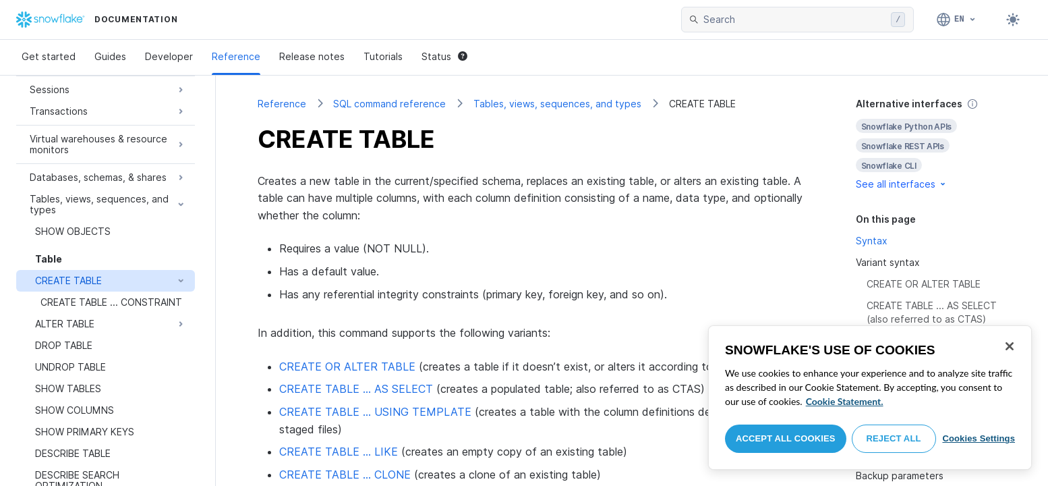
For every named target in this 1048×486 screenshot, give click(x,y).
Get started (49, 56)
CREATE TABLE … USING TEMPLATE (375, 411)
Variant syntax (888, 262)
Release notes (312, 56)
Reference (236, 56)
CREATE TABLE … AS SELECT (356, 389)
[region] (870, 397)
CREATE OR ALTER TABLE (347, 366)
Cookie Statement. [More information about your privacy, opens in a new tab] (844, 401)
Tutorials (383, 56)
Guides (110, 56)
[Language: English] (956, 19)
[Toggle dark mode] (1012, 19)
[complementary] (931, 144)
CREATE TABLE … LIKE (338, 451)
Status (444, 56)
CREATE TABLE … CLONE (345, 474)
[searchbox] (794, 19)
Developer (169, 56)
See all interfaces (902, 184)
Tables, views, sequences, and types (557, 103)
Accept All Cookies (786, 438)
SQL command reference (389, 103)
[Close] (1009, 346)
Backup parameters (899, 475)
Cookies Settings (978, 438)
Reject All (894, 438)
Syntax (871, 240)
